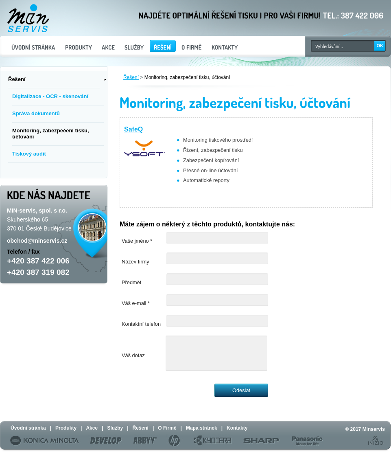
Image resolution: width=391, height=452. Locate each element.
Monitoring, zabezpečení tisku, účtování (187, 77)
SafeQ (133, 129)
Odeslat (241, 390)
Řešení (131, 77)
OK (380, 45)
